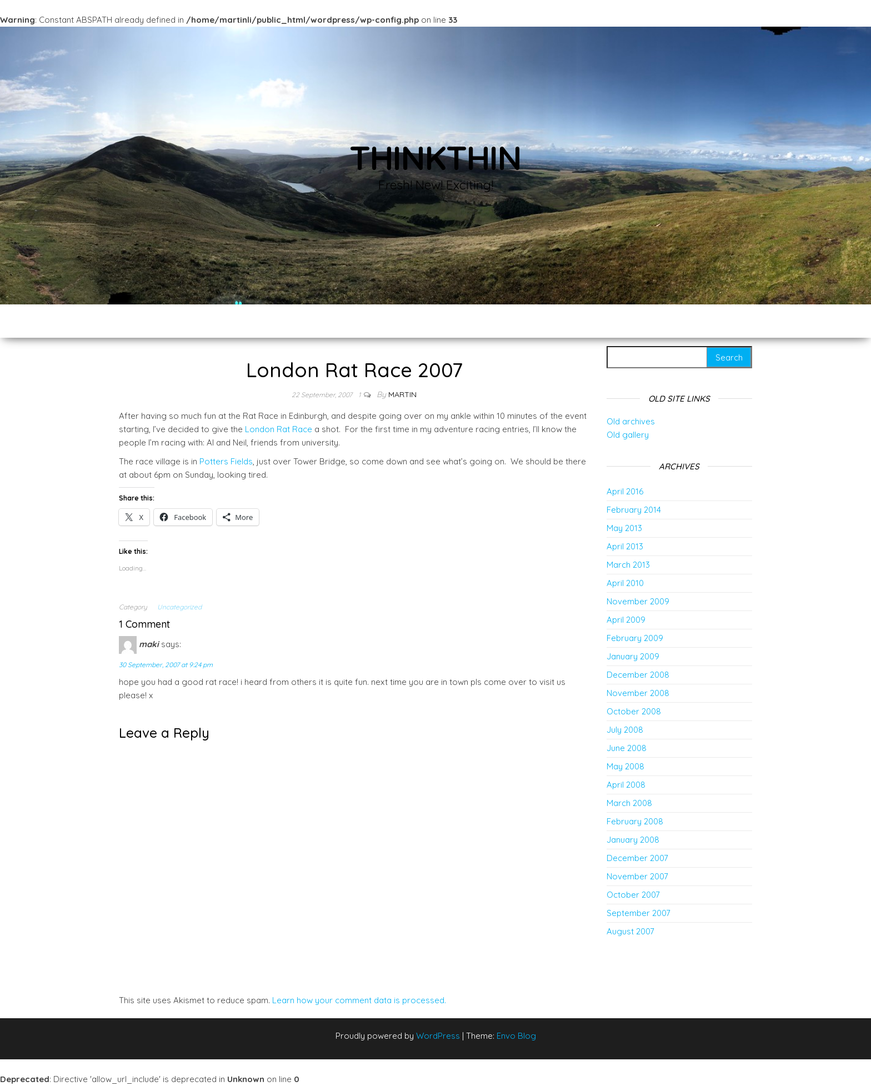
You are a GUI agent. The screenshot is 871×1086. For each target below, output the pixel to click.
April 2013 (625, 546)
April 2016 (625, 491)
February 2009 (635, 638)
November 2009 (638, 601)
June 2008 (627, 748)
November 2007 (637, 876)
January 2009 (633, 656)
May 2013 (624, 528)
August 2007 (630, 931)
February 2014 (634, 509)
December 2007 (637, 858)
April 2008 (626, 784)
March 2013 (628, 564)
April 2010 (625, 583)
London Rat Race (278, 429)
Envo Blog (516, 1035)
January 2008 (633, 839)
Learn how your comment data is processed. (359, 1000)
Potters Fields (226, 461)
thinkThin (435, 157)
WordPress (438, 1035)
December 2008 (638, 674)
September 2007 (638, 913)
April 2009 (626, 619)
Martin (402, 394)
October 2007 (633, 894)
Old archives (631, 421)
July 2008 (625, 729)
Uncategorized (179, 607)
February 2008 (635, 821)
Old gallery (628, 434)
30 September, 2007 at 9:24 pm (166, 664)
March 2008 (629, 803)
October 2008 (634, 711)
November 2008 (638, 693)
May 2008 (625, 766)
